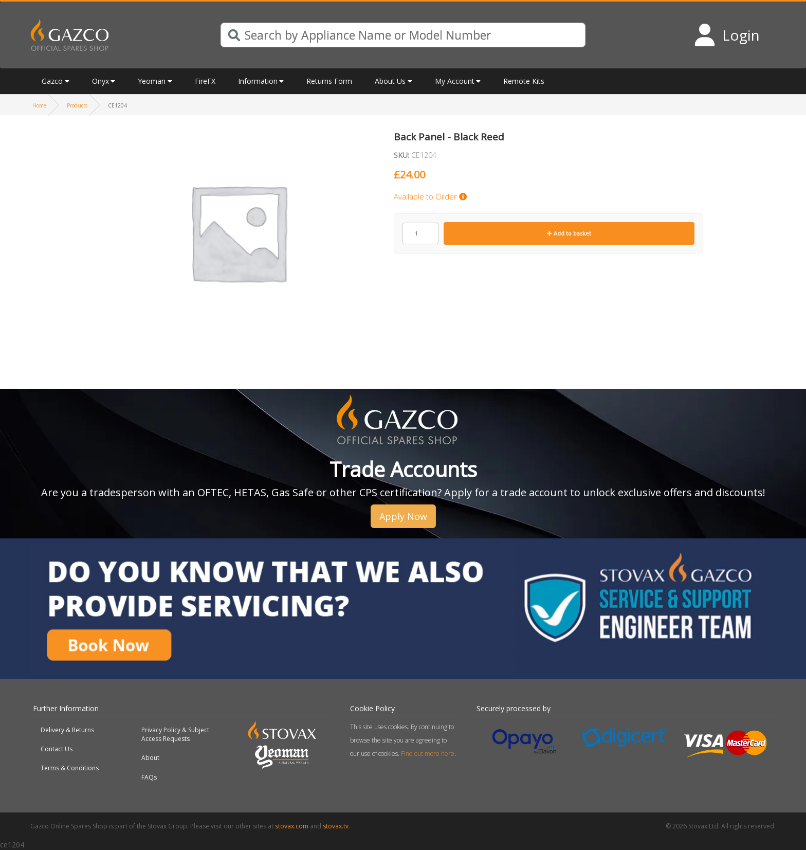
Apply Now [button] (403, 516)
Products (77, 105)
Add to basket (569, 233)
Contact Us (56, 749)
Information (258, 81)
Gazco (52, 81)
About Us (390, 81)
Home (39, 105)
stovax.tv (336, 826)
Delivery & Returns (67, 730)
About (150, 757)
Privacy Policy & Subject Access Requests (175, 734)
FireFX (205, 81)
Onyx (100, 81)
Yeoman (152, 81)
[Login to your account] (726, 35)
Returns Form (329, 81)
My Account (454, 81)
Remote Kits (523, 81)
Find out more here (427, 753)
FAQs (149, 777)
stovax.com (291, 826)
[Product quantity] (420, 233)
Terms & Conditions (70, 768)
